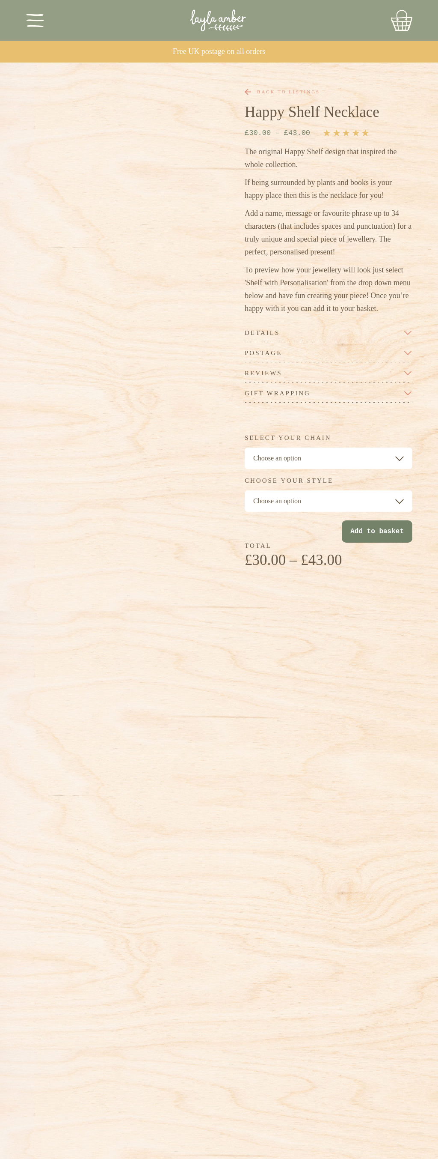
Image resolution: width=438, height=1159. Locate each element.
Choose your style (289, 481)
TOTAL (258, 546)
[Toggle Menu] (35, 20)
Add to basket (377, 531)
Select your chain (288, 438)
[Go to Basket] (401, 20)
